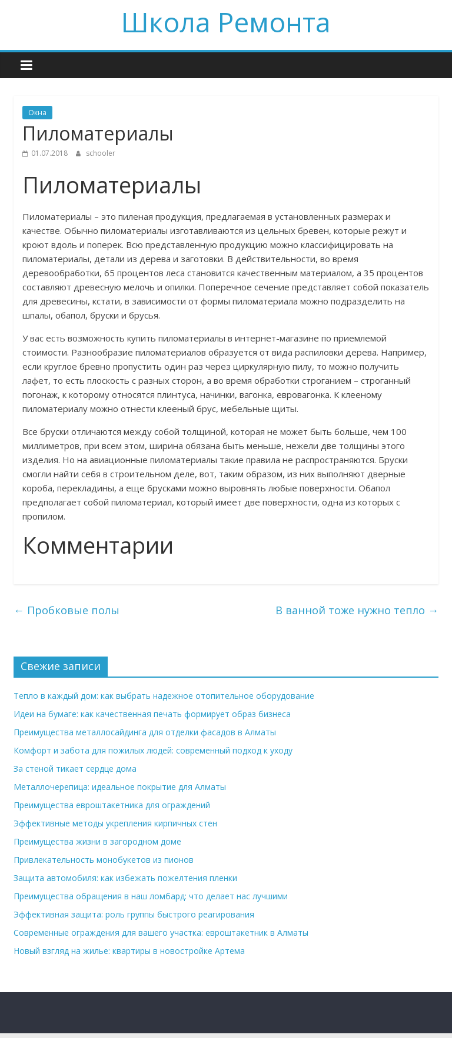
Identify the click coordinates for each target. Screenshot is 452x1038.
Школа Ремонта (226, 22)
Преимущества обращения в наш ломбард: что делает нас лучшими (151, 896)
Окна (37, 113)
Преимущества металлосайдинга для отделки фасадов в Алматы (145, 732)
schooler (100, 153)
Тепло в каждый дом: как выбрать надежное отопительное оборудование (164, 695)
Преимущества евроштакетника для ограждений (112, 805)
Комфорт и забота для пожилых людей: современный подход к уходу (153, 750)
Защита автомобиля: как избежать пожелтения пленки (125, 877)
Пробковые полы (66, 610)
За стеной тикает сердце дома (75, 768)
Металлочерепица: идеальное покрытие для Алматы (120, 786)
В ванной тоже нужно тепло (356, 610)
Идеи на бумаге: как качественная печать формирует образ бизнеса (152, 713)
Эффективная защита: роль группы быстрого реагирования (134, 914)
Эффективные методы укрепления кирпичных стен (115, 823)
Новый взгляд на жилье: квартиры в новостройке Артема (129, 950)
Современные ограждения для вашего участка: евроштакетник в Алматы (161, 932)
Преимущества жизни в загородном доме (97, 841)
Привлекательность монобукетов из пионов (104, 859)
